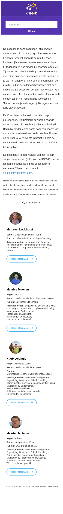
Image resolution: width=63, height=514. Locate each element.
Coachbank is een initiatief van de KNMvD (25, 486)
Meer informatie (19, 258)
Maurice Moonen (17, 289)
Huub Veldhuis (16, 359)
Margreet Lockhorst (19, 229)
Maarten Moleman (18, 435)
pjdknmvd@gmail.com (19, 173)
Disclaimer (53, 486)
